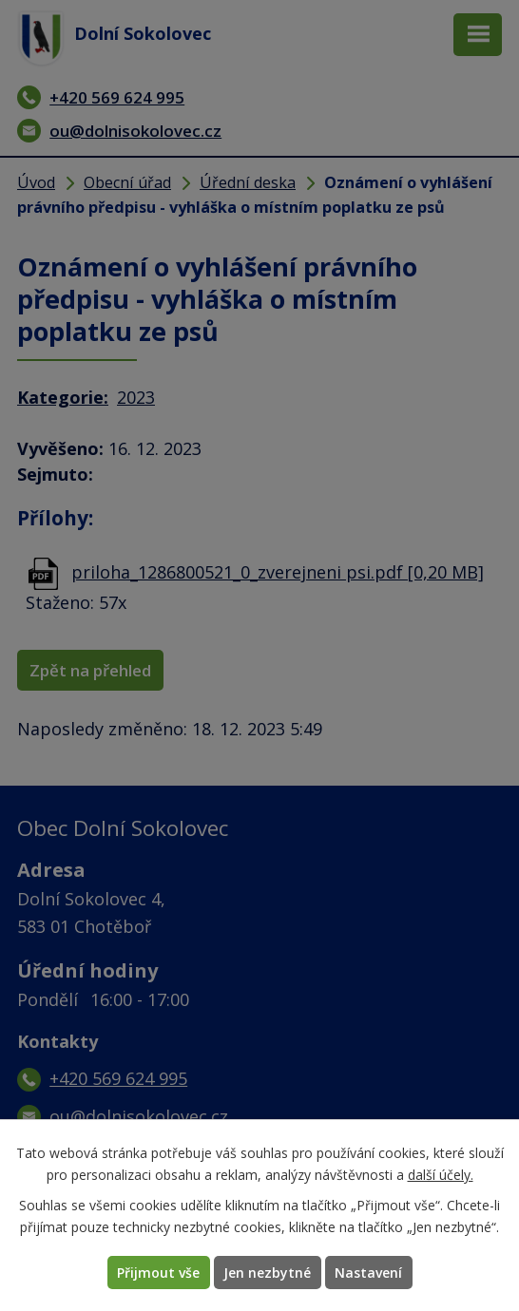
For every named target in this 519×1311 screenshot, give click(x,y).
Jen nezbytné (267, 1273)
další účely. (440, 1175)
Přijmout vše (158, 1273)
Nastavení (368, 1273)
